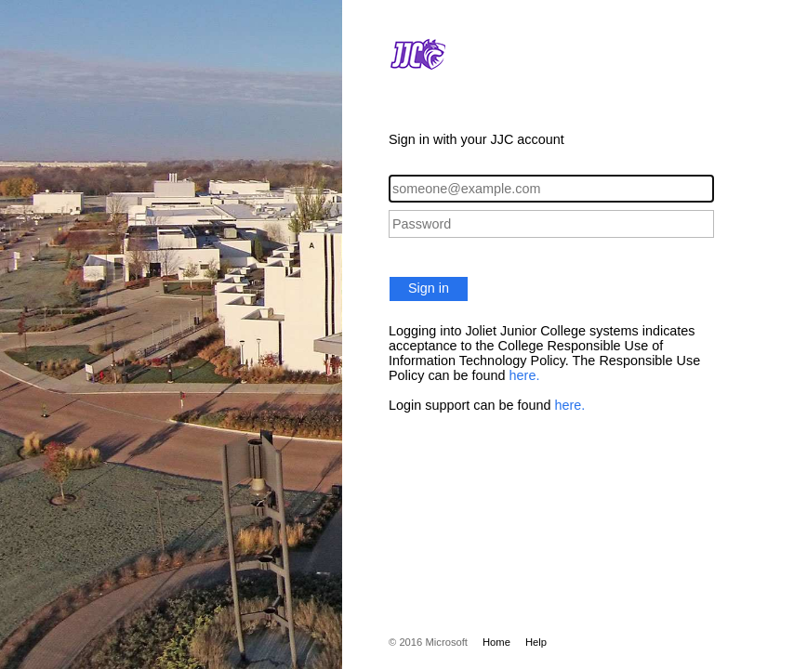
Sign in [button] (428, 288)
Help (536, 642)
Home (496, 642)
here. (524, 375)
